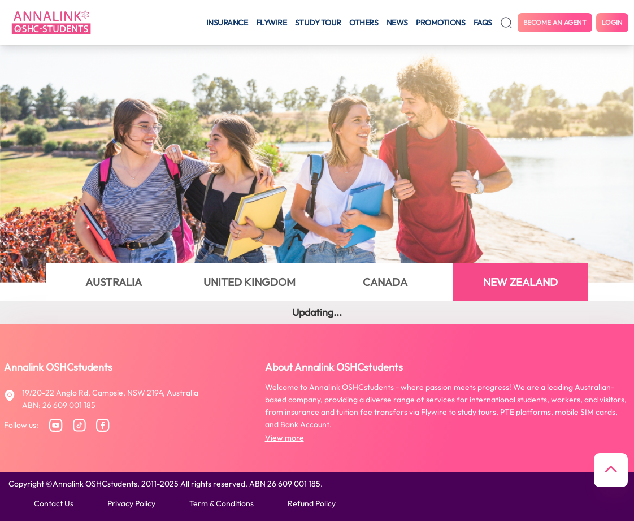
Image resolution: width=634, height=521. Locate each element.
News (397, 23)
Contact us (53, 503)
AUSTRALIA (113, 282)
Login (612, 22)
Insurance (227, 23)
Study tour (318, 23)
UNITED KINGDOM (249, 282)
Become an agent (555, 22)
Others (363, 23)
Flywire (271, 23)
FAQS (483, 23)
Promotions (440, 23)
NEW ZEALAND (520, 282)
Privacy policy (131, 503)
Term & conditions (221, 503)
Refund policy (312, 503)
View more (284, 438)
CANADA (385, 282)
